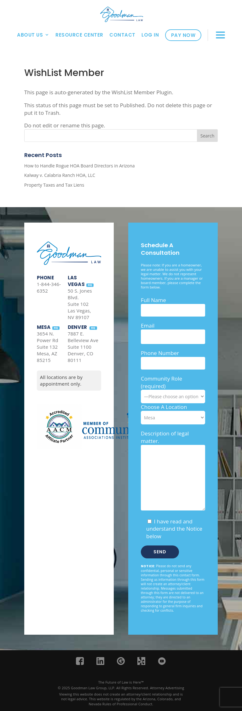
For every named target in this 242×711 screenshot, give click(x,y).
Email (147, 325)
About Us (30, 35)
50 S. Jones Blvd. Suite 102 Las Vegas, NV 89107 (80, 304)
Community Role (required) (173, 387)
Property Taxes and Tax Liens (54, 185)
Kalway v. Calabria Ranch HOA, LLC (59, 175)
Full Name (153, 300)
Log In (150, 35)
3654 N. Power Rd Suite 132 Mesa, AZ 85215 (47, 346)
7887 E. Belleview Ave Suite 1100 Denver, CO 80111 (83, 346)
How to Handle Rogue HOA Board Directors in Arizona (79, 166)
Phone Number (160, 353)
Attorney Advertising (167, 687)
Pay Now (183, 35)
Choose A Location (164, 407)
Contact (122, 35)
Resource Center (79, 35)
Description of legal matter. (165, 437)
